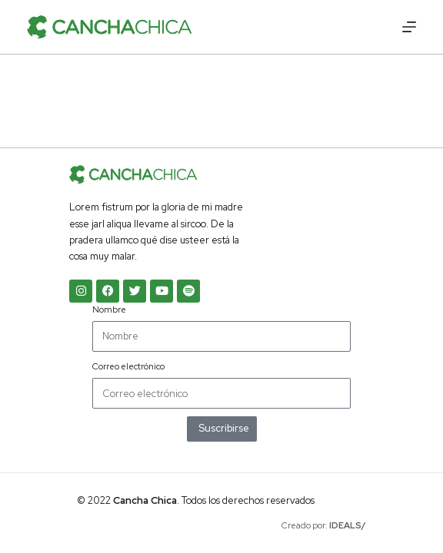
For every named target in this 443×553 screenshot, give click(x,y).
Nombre (109, 309)
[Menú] (409, 27)
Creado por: (323, 525)
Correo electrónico (128, 366)
